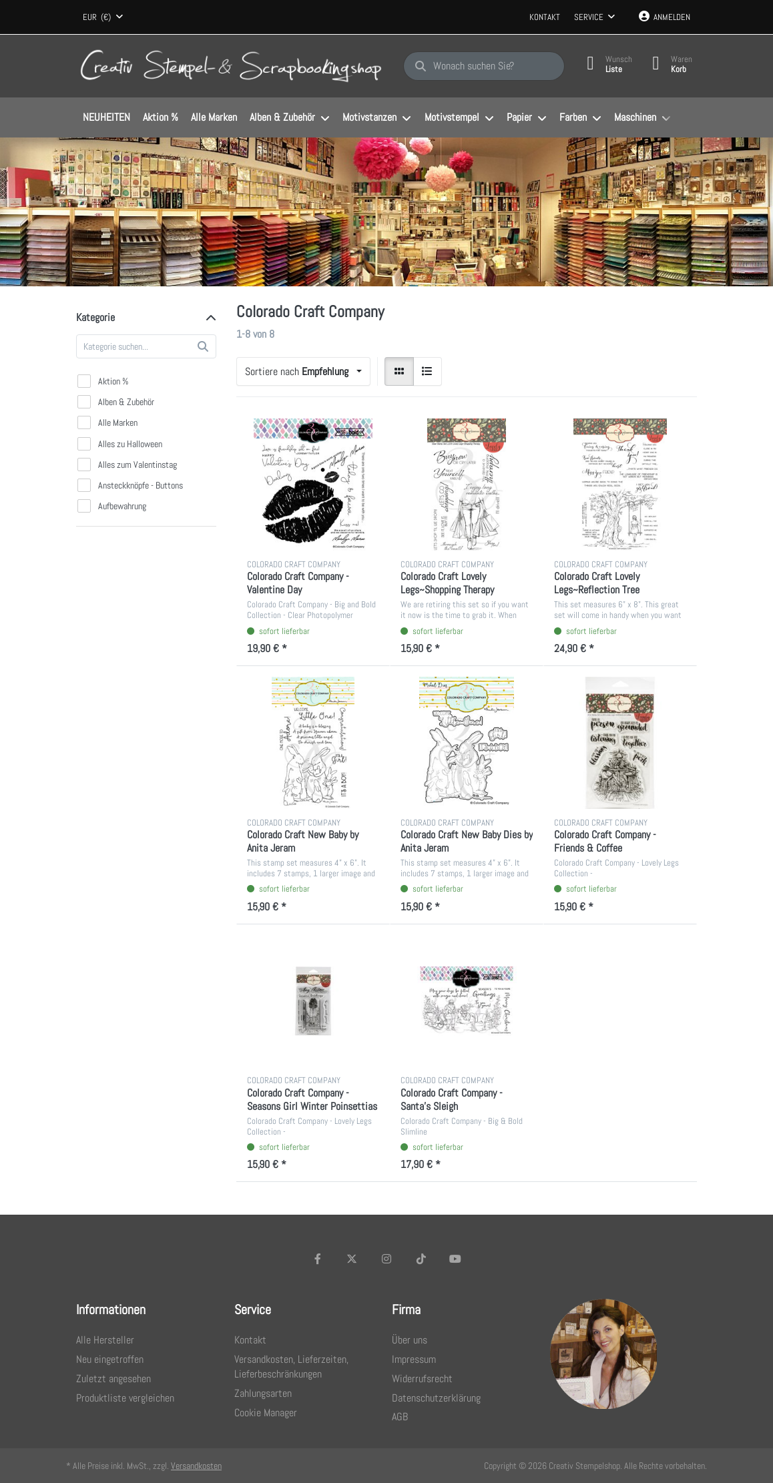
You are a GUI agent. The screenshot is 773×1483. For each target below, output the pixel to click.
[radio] (399, 371)
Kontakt (544, 17)
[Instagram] (386, 1258)
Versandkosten (196, 1466)
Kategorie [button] (95, 317)
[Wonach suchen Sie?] (484, 66)
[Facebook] (317, 1258)
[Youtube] (455, 1258)
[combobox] (103, 17)
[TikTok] (421, 1258)
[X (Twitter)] (352, 1258)
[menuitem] (106, 118)
